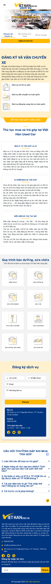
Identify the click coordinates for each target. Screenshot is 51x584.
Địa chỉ (10, 410)
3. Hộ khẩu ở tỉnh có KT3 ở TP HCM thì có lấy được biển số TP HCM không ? (25, 477)
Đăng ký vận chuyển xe (8, 35)
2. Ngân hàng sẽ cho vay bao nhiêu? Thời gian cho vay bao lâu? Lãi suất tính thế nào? (25, 468)
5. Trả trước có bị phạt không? (25, 491)
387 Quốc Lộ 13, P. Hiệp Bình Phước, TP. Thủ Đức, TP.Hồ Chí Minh (25, 550)
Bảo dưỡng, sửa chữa (24, 35)
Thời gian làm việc (15, 425)
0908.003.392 (8, 541)
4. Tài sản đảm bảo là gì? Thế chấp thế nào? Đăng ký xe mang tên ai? (25, 484)
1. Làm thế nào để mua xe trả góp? (25, 461)
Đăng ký (25, 402)
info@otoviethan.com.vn (12, 545)
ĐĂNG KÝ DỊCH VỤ (25, 41)
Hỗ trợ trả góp (41, 35)
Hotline (10, 419)
